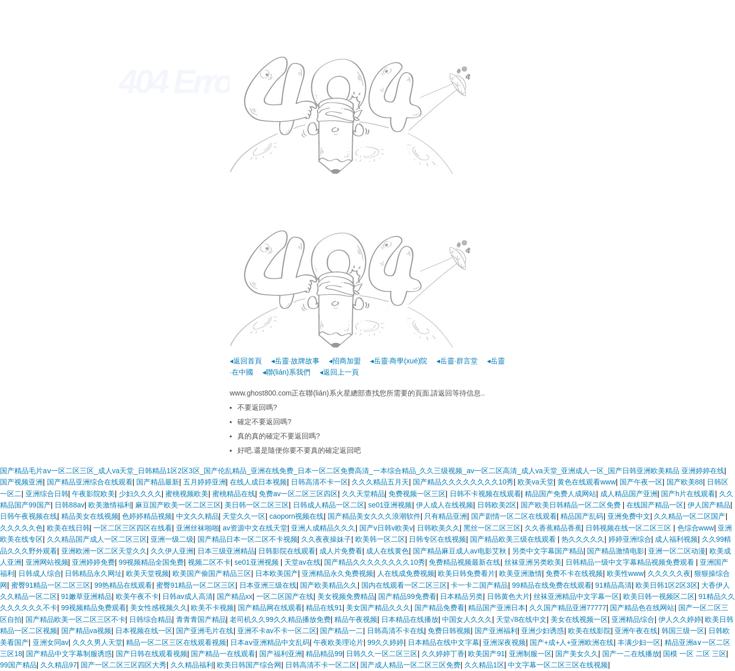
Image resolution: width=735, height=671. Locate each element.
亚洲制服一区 (530, 654)
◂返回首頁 (246, 361)
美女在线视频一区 (579, 619)
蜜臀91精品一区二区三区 (51, 585)
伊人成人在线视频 (444, 505)
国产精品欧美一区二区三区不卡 (76, 619)
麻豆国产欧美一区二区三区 (178, 505)
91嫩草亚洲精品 (86, 596)
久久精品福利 (191, 665)
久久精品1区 (484, 665)
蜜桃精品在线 (233, 494)
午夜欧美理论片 (338, 642)
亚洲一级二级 (172, 539)
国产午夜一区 (641, 482)
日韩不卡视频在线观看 (485, 494)
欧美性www (625, 573)
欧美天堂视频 (147, 573)
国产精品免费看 (439, 608)
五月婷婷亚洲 (204, 482)
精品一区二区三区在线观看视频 (176, 642)
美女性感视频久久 (158, 608)
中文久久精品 (197, 516)
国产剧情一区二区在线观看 (514, 516)
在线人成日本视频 (258, 482)
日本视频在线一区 (144, 631)
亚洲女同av (51, 642)
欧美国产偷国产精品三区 (212, 573)
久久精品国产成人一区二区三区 (97, 539)
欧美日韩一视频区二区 (659, 596)
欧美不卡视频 (212, 608)
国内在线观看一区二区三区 (404, 585)
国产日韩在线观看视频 (151, 654)
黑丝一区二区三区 (492, 528)
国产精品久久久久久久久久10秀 (463, 482)
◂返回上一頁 (339, 372)
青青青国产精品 (201, 619)
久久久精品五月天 (380, 482)
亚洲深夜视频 (504, 642)
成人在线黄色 (387, 551)
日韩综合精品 (150, 619)
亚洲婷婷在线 (702, 471)
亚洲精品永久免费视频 (337, 573)
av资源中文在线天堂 (255, 528)
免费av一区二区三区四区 (298, 494)
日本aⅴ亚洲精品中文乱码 (270, 642)
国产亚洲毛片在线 (204, 631)
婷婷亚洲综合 (629, 539)
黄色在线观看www (586, 482)
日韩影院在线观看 (286, 551)
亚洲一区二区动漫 (676, 551)
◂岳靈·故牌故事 (295, 361)
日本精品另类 (461, 596)
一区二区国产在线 (284, 596)
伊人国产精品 (709, 505)
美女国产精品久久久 (378, 608)
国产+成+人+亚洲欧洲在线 (572, 642)
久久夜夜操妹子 (326, 539)
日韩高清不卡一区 (319, 482)
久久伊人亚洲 (172, 551)
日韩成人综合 (39, 573)
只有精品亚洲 (445, 516)
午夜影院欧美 (93, 494)
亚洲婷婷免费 (93, 562)
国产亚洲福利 (496, 631)
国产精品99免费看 (407, 596)
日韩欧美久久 (438, 528)
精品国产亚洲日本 (496, 608)
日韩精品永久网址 (93, 573)
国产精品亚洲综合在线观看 (90, 482)
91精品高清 (613, 585)
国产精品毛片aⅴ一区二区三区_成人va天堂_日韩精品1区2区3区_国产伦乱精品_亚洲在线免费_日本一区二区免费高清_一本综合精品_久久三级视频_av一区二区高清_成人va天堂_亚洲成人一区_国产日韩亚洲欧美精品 (339, 471)
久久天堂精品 (363, 494)
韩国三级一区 (683, 631)
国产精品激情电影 (615, 551)
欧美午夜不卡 (137, 596)
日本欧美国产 (276, 573)
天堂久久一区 (244, 516)
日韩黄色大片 (508, 596)
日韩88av (69, 505)
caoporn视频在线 (297, 516)
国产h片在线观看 (688, 494)
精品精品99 (324, 654)
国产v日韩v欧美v (386, 528)
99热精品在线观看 (123, 585)
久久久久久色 (21, 528)
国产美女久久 (576, 654)
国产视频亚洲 (21, 482)
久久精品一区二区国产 (689, 516)
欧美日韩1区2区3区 (666, 585)
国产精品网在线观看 (270, 608)
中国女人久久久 (467, 619)
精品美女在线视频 (89, 516)
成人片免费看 (341, 551)
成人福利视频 (676, 539)
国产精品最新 (157, 482)
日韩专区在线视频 (437, 539)
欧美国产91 (486, 654)
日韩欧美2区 (497, 505)
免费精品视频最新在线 (464, 562)
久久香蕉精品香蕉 (553, 528)
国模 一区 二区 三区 (694, 654)
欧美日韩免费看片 (466, 573)
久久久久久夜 (669, 573)
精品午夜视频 (355, 619)
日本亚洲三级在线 (268, 585)
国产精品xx (235, 596)
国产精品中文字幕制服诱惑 (69, 654)
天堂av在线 (302, 562)
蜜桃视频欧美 (186, 494)
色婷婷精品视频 (147, 516)
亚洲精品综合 (632, 619)
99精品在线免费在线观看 (552, 585)
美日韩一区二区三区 (257, 505)
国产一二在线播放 (630, 654)
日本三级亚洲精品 (226, 551)
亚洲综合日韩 (47, 494)
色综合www (695, 528)
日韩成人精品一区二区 (328, 505)
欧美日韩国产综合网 (249, 665)
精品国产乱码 (581, 516)
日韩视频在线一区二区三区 (629, 528)
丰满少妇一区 (639, 642)
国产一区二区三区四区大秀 (123, 665)
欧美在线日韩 (68, 528)
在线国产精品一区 (654, 505)
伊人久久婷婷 (679, 619)
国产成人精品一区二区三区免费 (410, 665)
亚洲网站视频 (47, 562)
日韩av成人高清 (187, 596)
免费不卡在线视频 (574, 573)
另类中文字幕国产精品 (547, 551)
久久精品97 (58, 665)
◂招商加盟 (345, 361)
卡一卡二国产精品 (479, 585)
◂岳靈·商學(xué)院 (399, 361)
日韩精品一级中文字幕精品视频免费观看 (631, 562)
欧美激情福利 (109, 505)
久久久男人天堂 (97, 642)
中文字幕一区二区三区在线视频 (558, 665)
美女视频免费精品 (346, 596)
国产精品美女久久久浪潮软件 (374, 516)
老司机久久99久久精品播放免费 (280, 619)
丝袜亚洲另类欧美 (532, 562)
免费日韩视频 (449, 631)
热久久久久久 (582, 539)
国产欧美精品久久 (328, 585)
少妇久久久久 (140, 494)
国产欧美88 (685, 482)
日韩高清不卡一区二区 (321, 665)
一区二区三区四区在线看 (132, 528)
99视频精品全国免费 (151, 562)
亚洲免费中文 (628, 516)
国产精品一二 (341, 631)
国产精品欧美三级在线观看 (514, 539)
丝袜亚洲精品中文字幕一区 (576, 596)
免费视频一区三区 (417, 494)
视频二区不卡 (209, 562)
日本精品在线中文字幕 (443, 642)
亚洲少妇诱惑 (542, 631)
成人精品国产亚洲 (628, 494)
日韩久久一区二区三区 (382, 654)
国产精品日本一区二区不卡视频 (248, 539)
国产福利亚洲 (280, 654)
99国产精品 (18, 665)
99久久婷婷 (386, 642)
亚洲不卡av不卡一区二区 (276, 631)
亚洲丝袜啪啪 (197, 528)
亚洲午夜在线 (636, 631)
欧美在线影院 (589, 631)
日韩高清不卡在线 (395, 631)
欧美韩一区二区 (380, 539)
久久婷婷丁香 (443, 654)
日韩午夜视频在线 (28, 516)
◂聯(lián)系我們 (286, 372)
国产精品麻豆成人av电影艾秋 (460, 551)
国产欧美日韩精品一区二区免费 (572, 505)
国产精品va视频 (86, 631)
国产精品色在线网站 (642, 608)
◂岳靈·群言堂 (457, 361)
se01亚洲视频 (390, 505)
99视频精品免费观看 (94, 608)
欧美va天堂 (536, 482)
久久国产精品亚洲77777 (567, 608)
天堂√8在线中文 (521, 619)
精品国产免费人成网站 (560, 494)
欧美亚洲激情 (520, 573)
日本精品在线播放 (409, 619)
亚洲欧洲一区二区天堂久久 (104, 551)
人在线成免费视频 (405, 573)
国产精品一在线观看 (223, 654)
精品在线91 (324, 608)
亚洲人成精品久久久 (323, 528)
